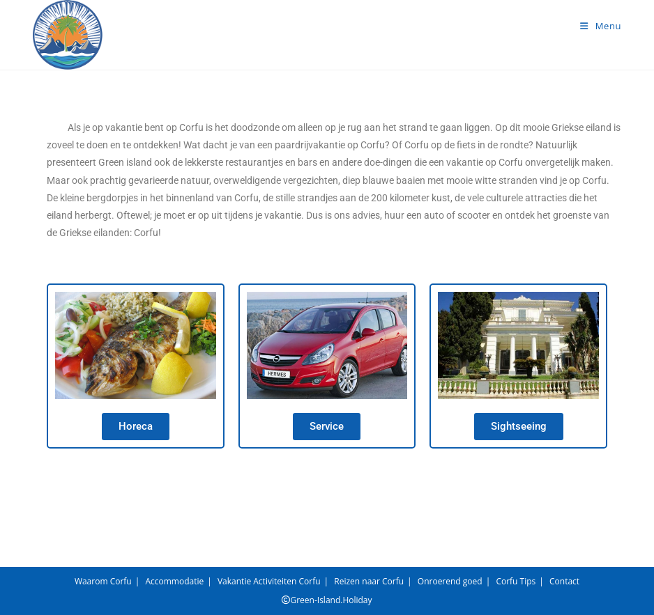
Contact (564, 581)
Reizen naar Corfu (369, 581)
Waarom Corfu (103, 581)
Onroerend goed (450, 581)
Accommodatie (174, 581)
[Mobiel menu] (600, 26)
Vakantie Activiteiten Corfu (269, 581)
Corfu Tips (515, 581)
